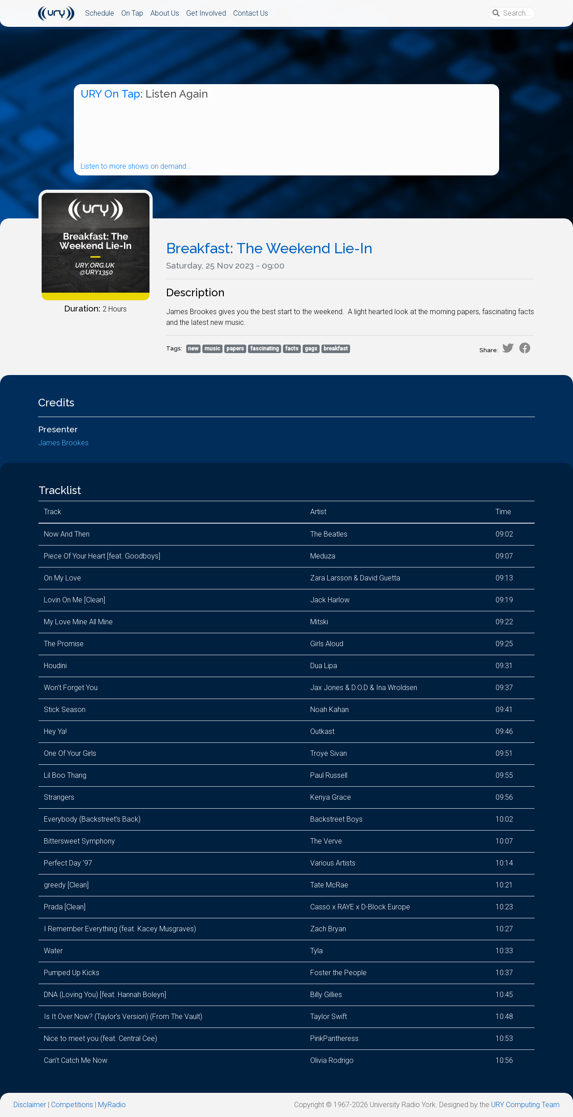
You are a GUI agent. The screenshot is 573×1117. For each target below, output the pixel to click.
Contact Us (250, 13)
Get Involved (206, 13)
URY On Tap (110, 93)
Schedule (99, 13)
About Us (164, 13)
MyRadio (112, 1104)
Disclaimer (29, 1104)
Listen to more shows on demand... (136, 166)
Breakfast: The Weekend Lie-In (269, 248)
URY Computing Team (525, 1104)
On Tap (132, 13)
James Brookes (63, 443)
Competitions (72, 1104)
